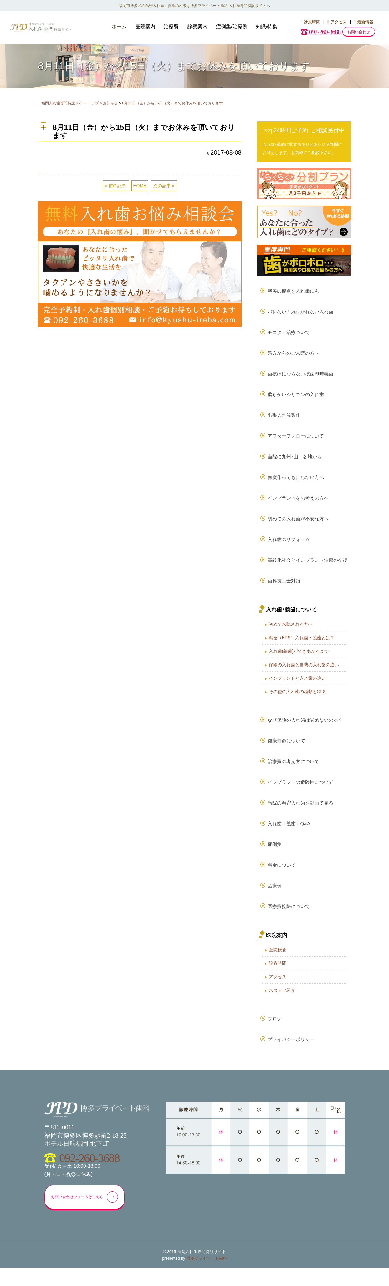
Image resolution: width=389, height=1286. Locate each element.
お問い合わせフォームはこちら (87, 1214)
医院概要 (277, 965)
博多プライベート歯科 (206, 1276)
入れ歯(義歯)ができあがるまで (299, 660)
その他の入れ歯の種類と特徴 (297, 701)
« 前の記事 (115, 185)
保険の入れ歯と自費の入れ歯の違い (304, 674)
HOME (139, 185)
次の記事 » (164, 185)
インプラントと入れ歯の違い (297, 687)
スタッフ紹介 (282, 1005)
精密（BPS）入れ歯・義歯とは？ (302, 647)
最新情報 (363, 21)
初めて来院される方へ (291, 633)
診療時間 (310, 21)
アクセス (337, 21)
